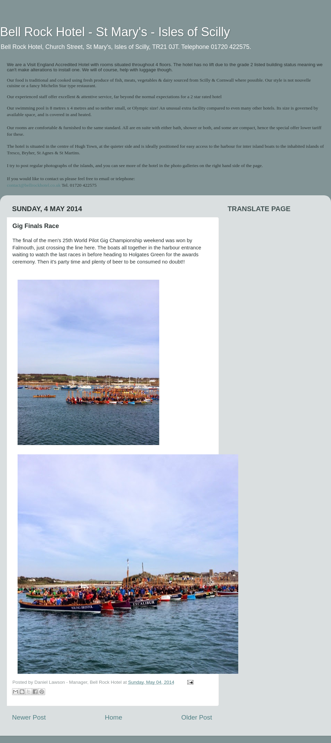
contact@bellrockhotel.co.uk (34, 185)
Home (113, 717)
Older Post (196, 717)
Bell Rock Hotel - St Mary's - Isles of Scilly (115, 32)
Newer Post (29, 717)
